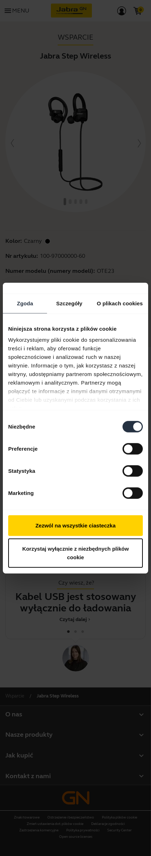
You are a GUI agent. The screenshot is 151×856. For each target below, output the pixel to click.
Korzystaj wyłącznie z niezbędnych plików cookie (75, 553)
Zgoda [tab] (25, 303)
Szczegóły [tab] (69, 303)
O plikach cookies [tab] (120, 303)
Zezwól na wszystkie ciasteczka (75, 525)
